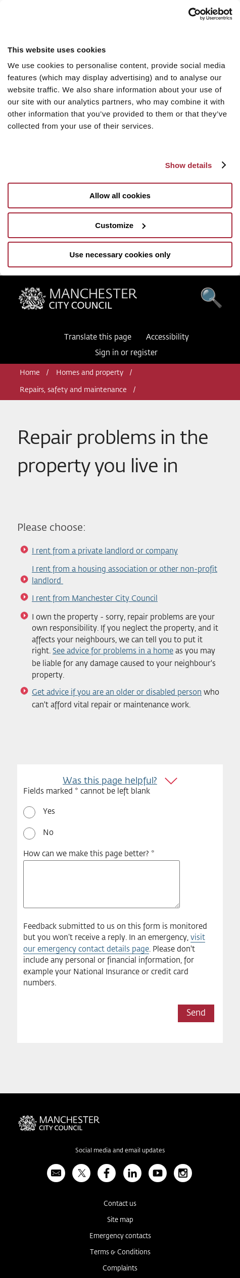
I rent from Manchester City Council (95, 598)
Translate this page (97, 337)
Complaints (120, 1268)
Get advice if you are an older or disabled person (117, 692)
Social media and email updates (120, 1151)
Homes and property (89, 372)
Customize (120, 225)
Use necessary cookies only (119, 254)
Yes (49, 811)
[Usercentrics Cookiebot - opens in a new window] (188, 14)
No (48, 833)
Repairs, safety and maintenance (73, 390)
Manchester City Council (77, 301)
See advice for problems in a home (113, 651)
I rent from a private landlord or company (105, 551)
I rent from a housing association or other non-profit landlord (124, 575)
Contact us (120, 1204)
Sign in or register (126, 353)
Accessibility (167, 337)
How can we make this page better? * (89, 854)
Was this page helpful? (110, 781)
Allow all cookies (120, 195)
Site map (120, 1220)
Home (30, 372)
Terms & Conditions (120, 1252)
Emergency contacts (120, 1236)
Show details (188, 165)
